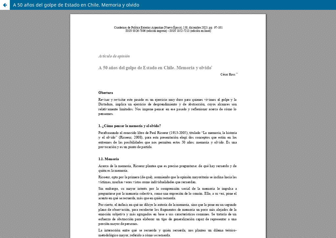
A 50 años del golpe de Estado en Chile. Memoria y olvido (76, 5)
